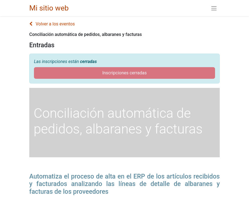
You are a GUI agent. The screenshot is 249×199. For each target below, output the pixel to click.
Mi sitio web (49, 8)
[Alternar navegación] (214, 8)
